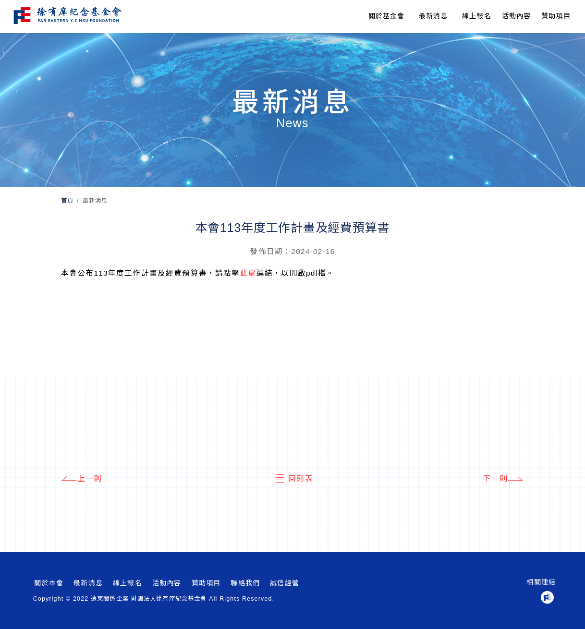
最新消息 (433, 16)
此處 (248, 273)
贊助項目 (556, 16)
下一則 (503, 479)
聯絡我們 (245, 583)
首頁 (67, 200)
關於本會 (48, 583)
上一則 (81, 479)
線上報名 (476, 16)
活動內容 (167, 583)
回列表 (292, 479)
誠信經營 (284, 583)
